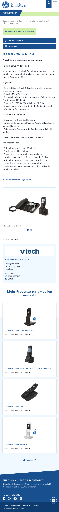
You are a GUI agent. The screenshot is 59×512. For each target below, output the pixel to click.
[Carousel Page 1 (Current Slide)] (28, 230)
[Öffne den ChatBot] (53, 500)
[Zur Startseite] (21, 5)
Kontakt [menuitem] (5, 506)
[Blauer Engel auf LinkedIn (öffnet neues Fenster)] (4, 498)
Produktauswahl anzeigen (21, 31)
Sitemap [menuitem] (36, 506)
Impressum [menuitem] (26, 506)
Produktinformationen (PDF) (15, 179)
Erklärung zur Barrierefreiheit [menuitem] (13, 508)
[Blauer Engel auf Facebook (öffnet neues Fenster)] (21, 498)
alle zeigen (28, 460)
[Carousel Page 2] (31, 230)
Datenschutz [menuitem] (15, 506)
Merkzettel (14, 47)
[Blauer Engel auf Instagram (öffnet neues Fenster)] (9, 498)
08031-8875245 (14, 276)
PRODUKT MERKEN (16, 40)
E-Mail (10, 279)
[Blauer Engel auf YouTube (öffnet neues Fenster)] (15, 498)
